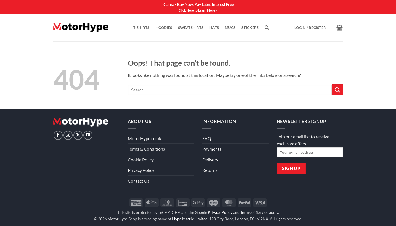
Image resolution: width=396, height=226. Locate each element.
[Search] (267, 27)
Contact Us (138, 180)
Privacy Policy (141, 170)
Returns (209, 170)
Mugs (230, 27)
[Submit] (337, 89)
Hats (214, 27)
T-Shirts (141, 27)
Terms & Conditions (146, 148)
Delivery (210, 159)
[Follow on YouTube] (87, 135)
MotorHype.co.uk (144, 138)
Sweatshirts (190, 27)
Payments (211, 148)
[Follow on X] (78, 135)
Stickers (250, 27)
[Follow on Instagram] (68, 135)
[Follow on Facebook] (58, 135)
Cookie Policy (141, 159)
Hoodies (164, 27)
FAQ (206, 138)
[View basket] (339, 28)
